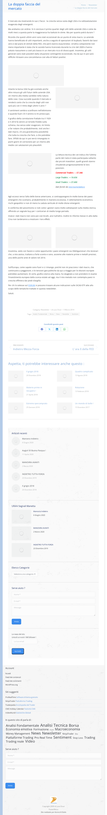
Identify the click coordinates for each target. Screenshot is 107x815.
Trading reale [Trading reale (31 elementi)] (15, 741)
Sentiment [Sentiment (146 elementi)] (62, 737)
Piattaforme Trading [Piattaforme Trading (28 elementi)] (19, 737)
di (56, 310)
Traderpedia (10, 705)
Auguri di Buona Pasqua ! (34, 450)
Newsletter (45, 310)
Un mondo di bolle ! (84, 403)
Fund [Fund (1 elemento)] (52, 730)
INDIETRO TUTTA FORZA (33, 474)
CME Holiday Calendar (14, 709)
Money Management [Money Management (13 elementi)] (18, 733)
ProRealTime (10, 697)
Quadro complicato (84, 371)
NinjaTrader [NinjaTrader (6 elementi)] (68, 733)
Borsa (52, 314)
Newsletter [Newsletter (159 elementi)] (51, 733)
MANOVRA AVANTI (30, 462)
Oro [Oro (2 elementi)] (76, 734)
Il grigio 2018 (32, 371)
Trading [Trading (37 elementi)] (89, 737)
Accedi (8, 673)
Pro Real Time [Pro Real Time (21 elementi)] (43, 737)
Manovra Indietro (30, 438)
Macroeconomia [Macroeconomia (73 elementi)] (67, 729)
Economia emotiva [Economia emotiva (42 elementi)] (19, 729)
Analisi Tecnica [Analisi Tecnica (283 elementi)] (54, 725)
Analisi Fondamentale (40, 314)
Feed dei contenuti (13, 677)
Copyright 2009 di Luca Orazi (53, 806)
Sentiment (75, 314)
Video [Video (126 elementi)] (30, 741)
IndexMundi (10, 712)
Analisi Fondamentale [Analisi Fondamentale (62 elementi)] (22, 725)
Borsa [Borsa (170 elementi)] (74, 725)
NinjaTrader (10, 701)
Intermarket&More (77, 187)
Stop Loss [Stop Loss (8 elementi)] (78, 737)
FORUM (31, 285)
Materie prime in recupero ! (34, 389)
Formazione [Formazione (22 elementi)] (41, 729)
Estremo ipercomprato (36, 403)
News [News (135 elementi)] (36, 733)
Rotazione (79, 387)
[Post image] (16, 376)
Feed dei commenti (13, 681)
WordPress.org (11, 684)
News (58, 314)
